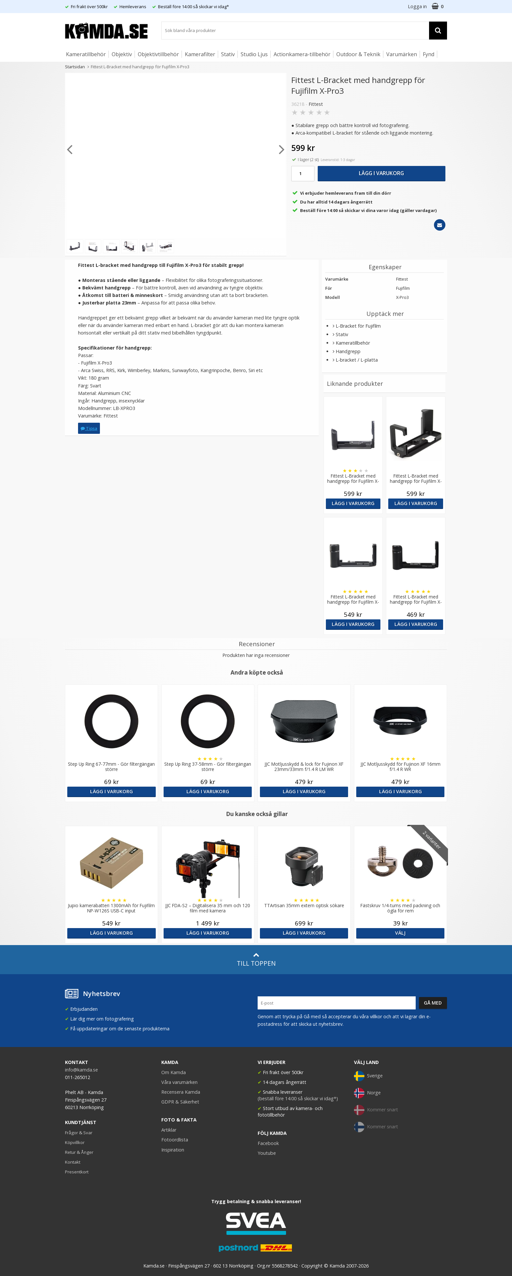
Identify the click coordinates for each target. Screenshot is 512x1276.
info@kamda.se (81, 1070)
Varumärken (401, 54)
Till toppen (256, 960)
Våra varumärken (179, 1082)
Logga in (417, 6)
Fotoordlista (174, 1140)
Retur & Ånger (79, 1152)
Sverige (368, 1076)
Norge (367, 1093)
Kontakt (72, 1162)
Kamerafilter (200, 54)
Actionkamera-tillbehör (302, 54)
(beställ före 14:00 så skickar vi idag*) (298, 1098)
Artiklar (168, 1130)
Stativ (228, 54)
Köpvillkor (75, 1142)
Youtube (267, 1153)
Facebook (268, 1143)
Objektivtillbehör (158, 54)
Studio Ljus (254, 54)
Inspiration (172, 1150)
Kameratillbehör (86, 54)
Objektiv (122, 54)
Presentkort (76, 1172)
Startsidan (75, 67)
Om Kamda (173, 1072)
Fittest (316, 104)
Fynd (428, 54)
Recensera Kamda (180, 1092)
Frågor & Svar (78, 1133)
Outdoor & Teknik (358, 54)
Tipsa (89, 428)
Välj (400, 933)
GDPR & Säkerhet (180, 1102)
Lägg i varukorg (381, 173)
